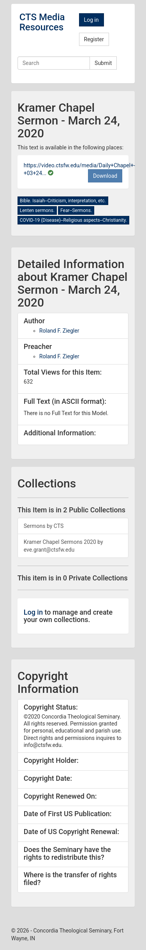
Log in (91, 20)
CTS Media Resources (42, 22)
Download (105, 176)
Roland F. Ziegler (59, 331)
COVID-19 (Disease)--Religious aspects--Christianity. (73, 220)
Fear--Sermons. (76, 210)
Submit (103, 63)
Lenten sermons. (37, 210)
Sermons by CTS (44, 526)
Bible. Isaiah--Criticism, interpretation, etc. (63, 200)
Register (94, 39)
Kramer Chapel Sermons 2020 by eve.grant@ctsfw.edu (63, 546)
